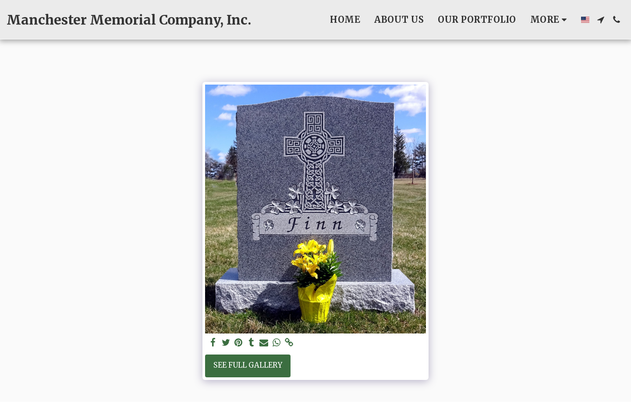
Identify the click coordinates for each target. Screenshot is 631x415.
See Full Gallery (247, 365)
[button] (600, 19)
